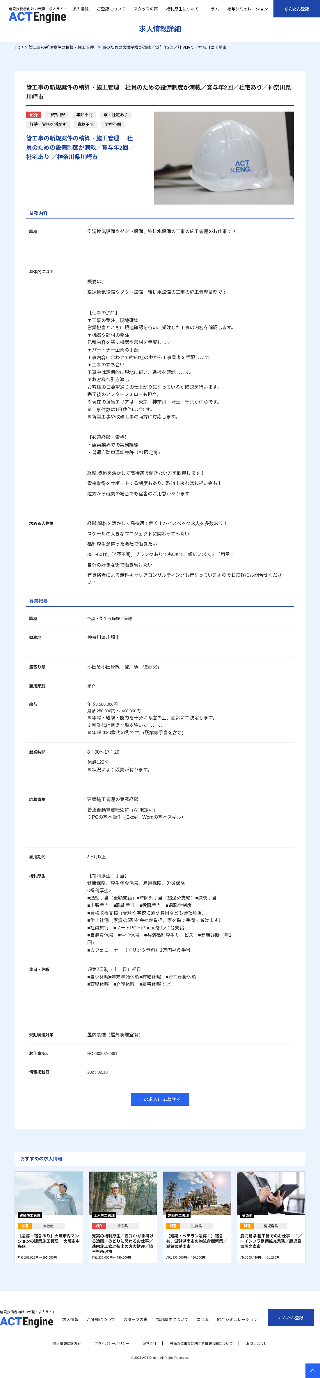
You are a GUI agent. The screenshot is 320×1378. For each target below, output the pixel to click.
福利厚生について (182, 9)
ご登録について (111, 9)
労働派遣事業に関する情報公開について (201, 1343)
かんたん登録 (297, 9)
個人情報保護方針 (67, 1343)
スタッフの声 (146, 9)
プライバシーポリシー (111, 1343)
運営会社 (150, 1343)
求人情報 (80, 9)
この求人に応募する (160, 1099)
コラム (213, 9)
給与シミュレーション (247, 9)
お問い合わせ (256, 1343)
